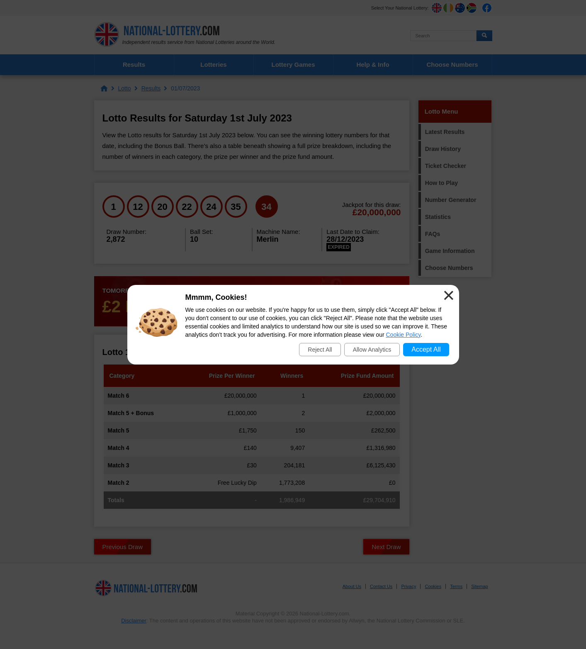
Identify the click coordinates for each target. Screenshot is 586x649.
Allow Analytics (372, 349)
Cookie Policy (403, 334)
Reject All (320, 349)
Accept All (425, 349)
